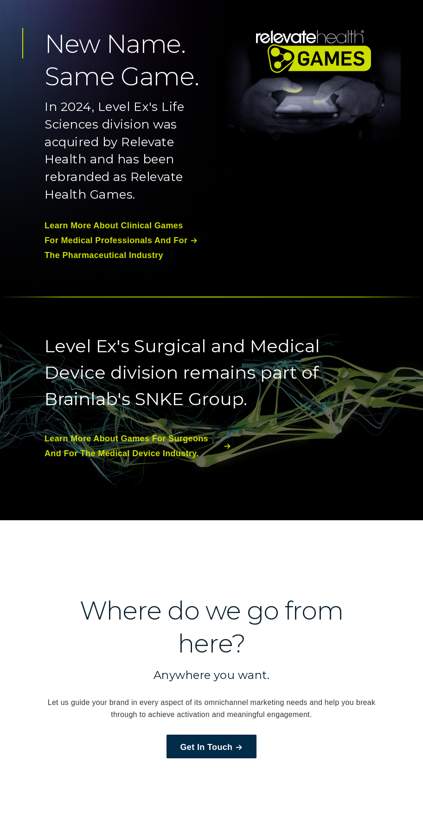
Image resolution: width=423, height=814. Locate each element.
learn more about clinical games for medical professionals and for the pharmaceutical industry (121, 240)
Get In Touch (211, 747)
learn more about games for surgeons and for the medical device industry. (138, 446)
